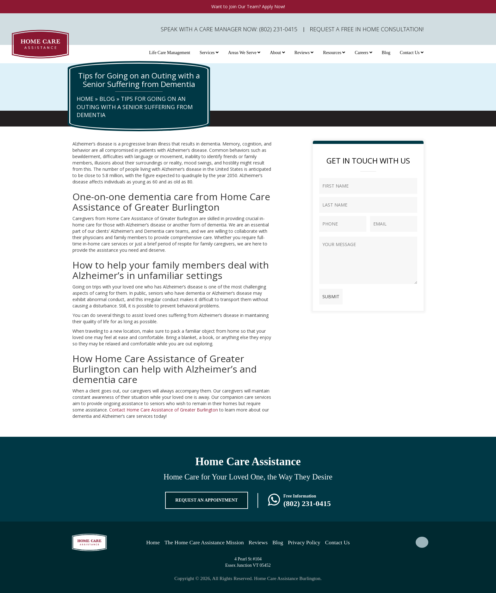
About (277, 52)
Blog (386, 52)
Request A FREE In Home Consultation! (367, 29)
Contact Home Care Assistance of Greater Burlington (163, 410)
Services (209, 52)
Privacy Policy (304, 542)
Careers (363, 52)
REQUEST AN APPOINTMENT (206, 500)
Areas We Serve (244, 52)
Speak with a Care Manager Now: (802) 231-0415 (229, 29)
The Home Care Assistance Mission (204, 542)
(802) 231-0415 (307, 503)
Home (85, 98)
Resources (334, 52)
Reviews (304, 52)
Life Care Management (169, 52)
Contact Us (412, 52)
